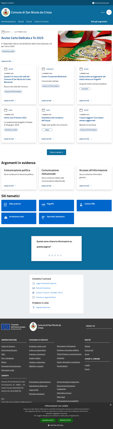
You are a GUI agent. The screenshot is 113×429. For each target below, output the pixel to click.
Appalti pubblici (35, 358)
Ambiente (60, 358)
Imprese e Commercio (37, 354)
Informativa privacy (64, 393)
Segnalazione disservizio (38, 386)
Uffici (3, 354)
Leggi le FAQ (33, 390)
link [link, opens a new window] (78, 416)
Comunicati (48, 69)
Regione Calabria (7, 3)
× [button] (110, 405)
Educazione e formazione (66, 346)
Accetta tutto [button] (48, 420)
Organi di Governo (8, 346)
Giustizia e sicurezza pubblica (68, 350)
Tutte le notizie (56, 152)
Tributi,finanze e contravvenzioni (69, 354)
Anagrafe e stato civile (37, 346)
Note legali (61, 397)
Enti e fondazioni (7, 358)
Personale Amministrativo (11, 366)
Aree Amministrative (9, 350)
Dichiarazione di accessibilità (67, 401)
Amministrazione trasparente (68, 382)
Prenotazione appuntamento (40, 382)
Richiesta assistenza (36, 393)
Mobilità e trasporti (36, 366)
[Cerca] (109, 12)
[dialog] (56, 416)
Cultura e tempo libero (37, 350)
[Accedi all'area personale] (100, 3)
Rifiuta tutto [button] (65, 420)
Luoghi (87, 365)
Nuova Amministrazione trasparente (66, 387)
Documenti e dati (7, 370)
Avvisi (7, 32)
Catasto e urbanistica (37, 362)
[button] (56, 425)
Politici (3, 362)
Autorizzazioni (62, 366)
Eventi (87, 369)
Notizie (8, 69)
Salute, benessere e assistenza (68, 362)
